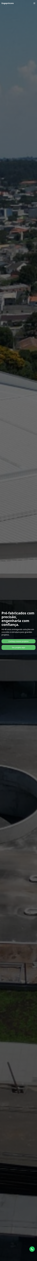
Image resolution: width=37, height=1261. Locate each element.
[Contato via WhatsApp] (32, 1249)
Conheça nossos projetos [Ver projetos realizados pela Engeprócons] (18, 641)
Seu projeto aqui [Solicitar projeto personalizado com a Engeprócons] (18, 647)
